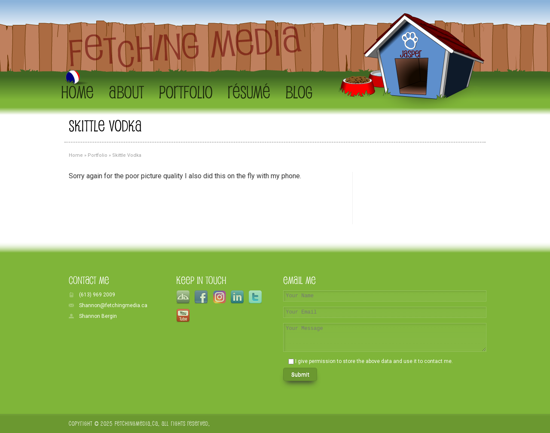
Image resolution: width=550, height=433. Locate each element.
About (126, 92)
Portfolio (186, 92)
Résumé (249, 92)
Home (77, 92)
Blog (298, 92)
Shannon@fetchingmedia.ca (113, 305)
